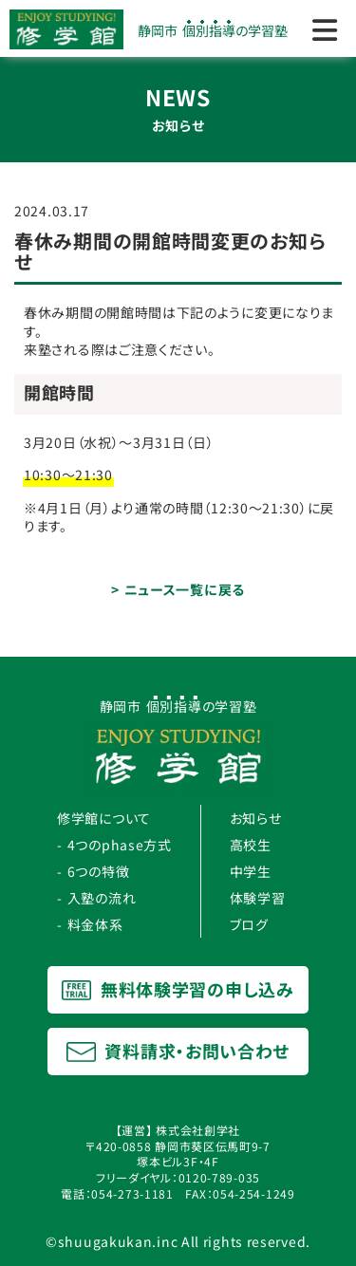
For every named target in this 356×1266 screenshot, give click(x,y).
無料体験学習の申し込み (177, 989)
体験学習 (258, 897)
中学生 (251, 871)
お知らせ (256, 818)
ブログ (249, 924)
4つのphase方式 (119, 844)
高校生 (251, 844)
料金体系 (95, 924)
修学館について (104, 818)
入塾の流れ (102, 897)
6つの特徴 (98, 871)
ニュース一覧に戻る (184, 589)
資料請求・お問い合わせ (178, 1050)
